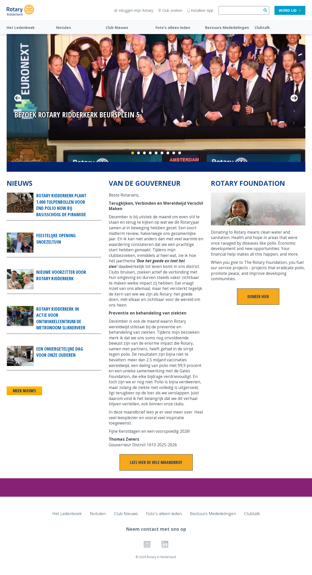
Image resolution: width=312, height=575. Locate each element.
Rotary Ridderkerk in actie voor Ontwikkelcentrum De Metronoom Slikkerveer (60, 318)
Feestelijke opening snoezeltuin (56, 238)
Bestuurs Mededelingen (227, 27)
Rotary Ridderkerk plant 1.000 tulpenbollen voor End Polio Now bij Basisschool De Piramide (61, 205)
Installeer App (200, 10)
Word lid (290, 10)
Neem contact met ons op (156, 529)
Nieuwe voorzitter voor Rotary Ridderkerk (61, 275)
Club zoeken (170, 10)
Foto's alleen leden (172, 27)
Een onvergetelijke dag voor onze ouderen (59, 352)
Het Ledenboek (21, 27)
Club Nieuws (117, 27)
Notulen (63, 27)
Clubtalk (262, 27)
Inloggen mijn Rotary (133, 10)
